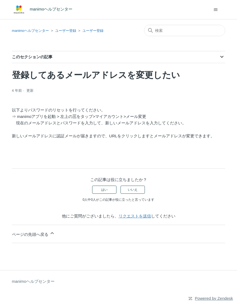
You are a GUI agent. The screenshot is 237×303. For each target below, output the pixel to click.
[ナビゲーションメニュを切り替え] (215, 9)
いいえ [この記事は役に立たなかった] (133, 190)
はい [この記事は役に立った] (104, 190)
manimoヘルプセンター (30, 31)
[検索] (184, 30)
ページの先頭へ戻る (33, 233)
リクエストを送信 (135, 216)
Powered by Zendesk (214, 298)
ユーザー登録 (65, 31)
